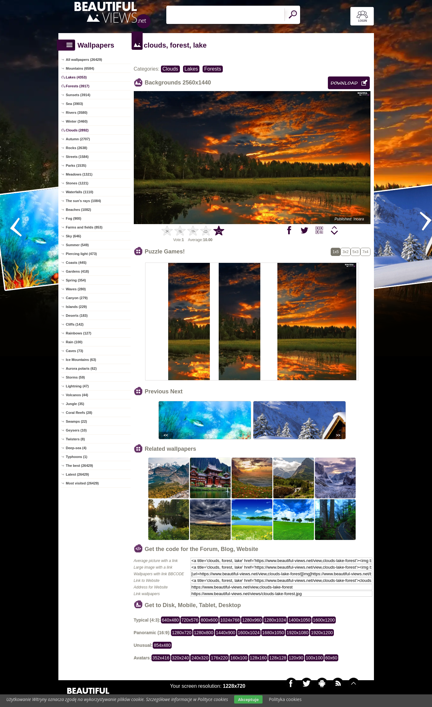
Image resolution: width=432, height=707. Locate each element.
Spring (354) (76, 280)
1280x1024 (275, 620)
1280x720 (182, 632)
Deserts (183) (77, 315)
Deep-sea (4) (76, 448)
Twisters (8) (75, 439)
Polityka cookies (285, 699)
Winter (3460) (77, 121)
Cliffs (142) (75, 324)
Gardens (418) (77, 271)
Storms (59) (75, 377)
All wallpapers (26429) (84, 59)
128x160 (258, 657)
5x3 (355, 252)
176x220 (219, 657)
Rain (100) (74, 342)
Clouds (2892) (77, 130)
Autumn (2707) (78, 139)
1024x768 (230, 620)
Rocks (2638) (76, 148)
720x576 (189, 620)
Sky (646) (73, 236)
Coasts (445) (76, 262)
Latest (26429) (77, 474)
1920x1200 (322, 632)
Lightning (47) (77, 386)
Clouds (170, 69)
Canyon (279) (77, 298)
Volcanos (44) (77, 395)
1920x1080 (297, 632)
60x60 (331, 657)
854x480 (162, 645)
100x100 (314, 657)
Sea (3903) (74, 104)
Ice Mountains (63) (81, 360)
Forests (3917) (78, 86)
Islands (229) (76, 307)
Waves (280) (76, 289)
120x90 (296, 657)
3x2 (345, 252)
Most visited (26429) (82, 483)
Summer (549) (77, 245)
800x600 (209, 620)
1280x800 (204, 632)
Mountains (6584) (80, 68)
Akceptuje (248, 699)
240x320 (199, 657)
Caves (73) (74, 351)
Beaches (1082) (78, 210)
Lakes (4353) (76, 77)
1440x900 (225, 632)
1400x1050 (299, 620)
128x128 (277, 657)
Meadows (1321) (79, 174)
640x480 (170, 620)
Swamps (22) (76, 421)
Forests (212, 69)
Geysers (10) (76, 430)
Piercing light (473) (81, 254)
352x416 (160, 657)
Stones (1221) (77, 183)
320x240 (180, 657)
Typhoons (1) (76, 457)
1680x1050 (273, 632)
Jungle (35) (75, 404)
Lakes (191, 69)
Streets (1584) (77, 157)
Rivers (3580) (77, 112)
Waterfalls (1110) (79, 192)
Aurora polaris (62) (81, 368)
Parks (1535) (76, 165)
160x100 (238, 657)
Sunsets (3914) (78, 95)
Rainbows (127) (79, 333)
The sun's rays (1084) (83, 201)
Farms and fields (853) (84, 227)
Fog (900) (73, 218)
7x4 (365, 252)
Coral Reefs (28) (79, 412)
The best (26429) (79, 465)
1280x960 (252, 620)
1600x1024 (249, 632)
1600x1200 (324, 620)
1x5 (336, 252)
